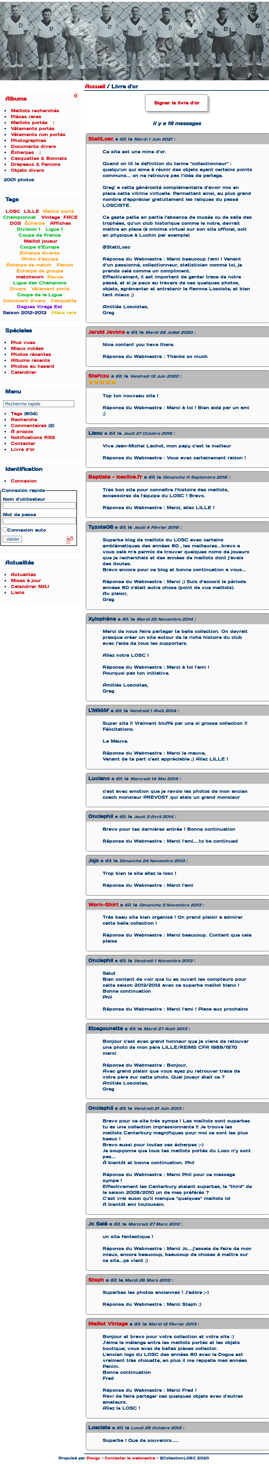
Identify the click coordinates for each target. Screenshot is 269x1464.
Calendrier (23, 372)
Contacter (23, 443)
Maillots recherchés (35, 111)
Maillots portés (29, 123)
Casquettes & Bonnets (39, 158)
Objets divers (27, 170)
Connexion (24, 481)
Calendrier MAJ (30, 586)
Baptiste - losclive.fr (115, 477)
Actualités (23, 575)
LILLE (31, 211)
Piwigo (93, 1458)
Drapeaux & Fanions (36, 164)
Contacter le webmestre (130, 1458)
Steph (96, 1280)
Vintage (50, 217)
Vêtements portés (33, 128)
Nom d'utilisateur (24, 499)
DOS (15, 223)
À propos (22, 431)
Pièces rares (26, 117)
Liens (18, 592)
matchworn (30, 277)
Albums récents (30, 360)
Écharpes (22, 152)
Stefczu (98, 376)
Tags (16, 414)
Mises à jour (26, 580)
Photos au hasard (32, 366)
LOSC (13, 211)
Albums (16, 98)
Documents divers (33, 146)
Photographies (28, 140)
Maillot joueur (40, 241)
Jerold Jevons (106, 332)
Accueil (95, 86)
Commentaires (29, 426)
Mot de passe (19, 515)
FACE (70, 217)
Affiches (60, 223)
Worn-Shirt (103, 905)
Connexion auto (24, 530)
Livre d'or (23, 449)
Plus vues (23, 342)
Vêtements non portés (38, 134)
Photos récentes (31, 354)
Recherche (24, 420)
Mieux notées (27, 348)
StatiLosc (100, 139)
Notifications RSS (33, 437)
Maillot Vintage (108, 1324)
